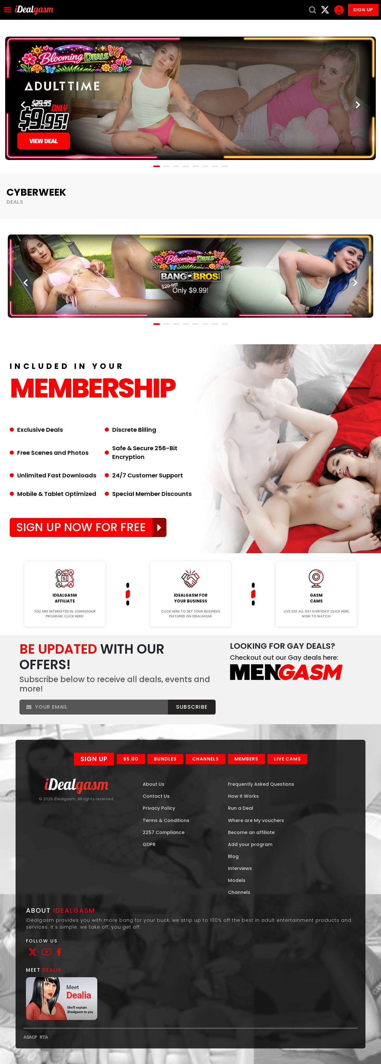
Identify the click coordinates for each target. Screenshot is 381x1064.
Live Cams (287, 759)
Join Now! (64, 557)
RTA (44, 1037)
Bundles (165, 759)
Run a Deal (240, 808)
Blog (233, 856)
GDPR (149, 844)
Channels (205, 759)
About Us (153, 784)
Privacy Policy (159, 808)
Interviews (240, 868)
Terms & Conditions (166, 820)
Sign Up (94, 758)
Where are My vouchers (256, 820)
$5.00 (130, 759)
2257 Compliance (164, 832)
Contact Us (156, 796)
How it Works (243, 796)
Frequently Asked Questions (261, 784)
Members (246, 759)
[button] (156, 166)
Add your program (250, 844)
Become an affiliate (251, 832)
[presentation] (23, 105)
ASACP (30, 1037)
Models (236, 880)
